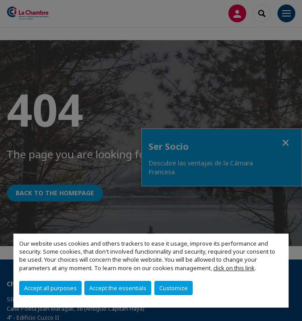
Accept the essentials (117, 288)
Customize (173, 288)
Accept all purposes (50, 288)
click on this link (234, 268)
